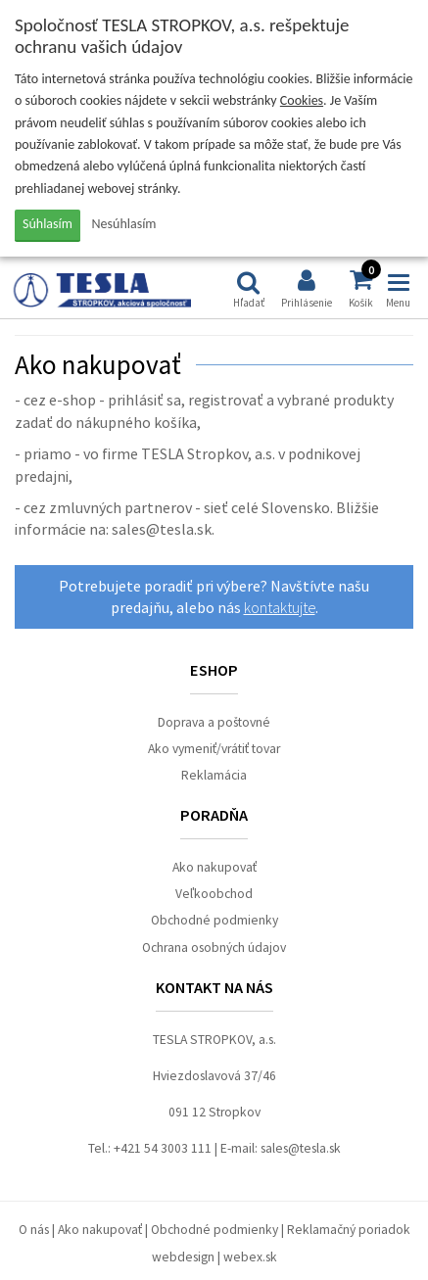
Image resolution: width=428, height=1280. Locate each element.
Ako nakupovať (214, 867)
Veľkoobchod (214, 893)
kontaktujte (279, 607)
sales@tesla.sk (301, 1148)
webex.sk (250, 1257)
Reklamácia (214, 775)
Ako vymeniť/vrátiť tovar (214, 748)
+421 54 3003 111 (163, 1148)
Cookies (301, 100)
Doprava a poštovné (214, 722)
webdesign (183, 1257)
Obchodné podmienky (214, 920)
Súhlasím (47, 223)
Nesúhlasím (124, 223)
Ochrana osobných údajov (214, 947)
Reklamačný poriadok (348, 1229)
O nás (34, 1229)
